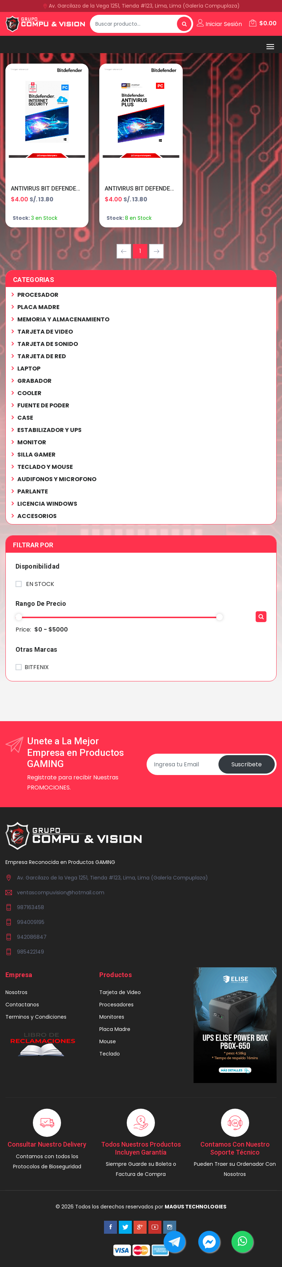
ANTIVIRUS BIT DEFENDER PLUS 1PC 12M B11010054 (175, 188)
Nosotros (16, 992)
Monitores (111, 1016)
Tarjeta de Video (120, 992)
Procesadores (116, 1004)
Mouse (107, 1041)
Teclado (109, 1053)
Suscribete (246, 764)
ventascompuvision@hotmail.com (60, 892)
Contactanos (22, 1004)
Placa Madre (114, 1029)
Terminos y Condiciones (35, 1016)
